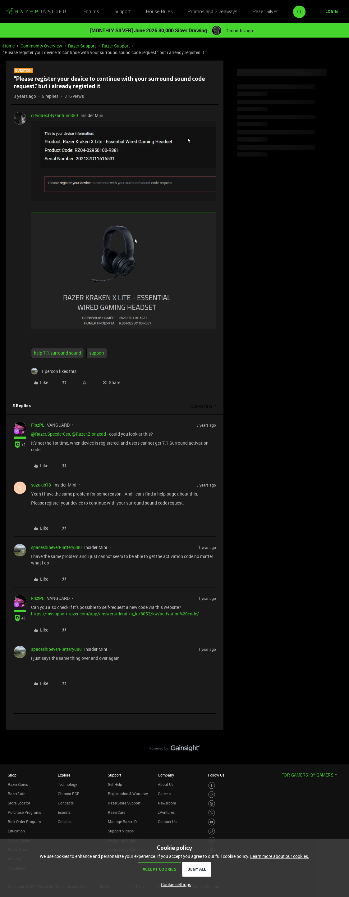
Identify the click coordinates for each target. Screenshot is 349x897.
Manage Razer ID (122, 821)
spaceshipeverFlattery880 (56, 547)
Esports (64, 812)
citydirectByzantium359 (54, 115)
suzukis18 (41, 485)
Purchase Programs (24, 812)
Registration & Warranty (128, 793)
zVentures (166, 812)
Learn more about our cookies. (279, 856)
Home (9, 46)
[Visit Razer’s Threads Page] (212, 804)
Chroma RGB (69, 793)
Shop (12, 774)
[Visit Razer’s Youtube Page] (212, 822)
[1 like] (53, 371)
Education (16, 830)
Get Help (115, 784)
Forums (91, 11)
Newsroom (167, 802)
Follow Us (216, 774)
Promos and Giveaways (212, 11)
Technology (67, 784)
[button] (331, 12)
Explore (64, 774)
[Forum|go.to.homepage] (35, 12)
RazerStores (18, 784)
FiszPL (37, 425)
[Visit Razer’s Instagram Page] (212, 795)
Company (166, 774)
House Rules (159, 11)
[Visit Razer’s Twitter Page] (212, 813)
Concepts (66, 802)
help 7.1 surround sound (57, 353)
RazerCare (116, 812)
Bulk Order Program (24, 821)
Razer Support (82, 46)
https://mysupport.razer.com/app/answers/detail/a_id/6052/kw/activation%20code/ (115, 614)
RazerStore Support (124, 802)
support (96, 353)
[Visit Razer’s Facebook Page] (212, 785)
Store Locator (19, 802)
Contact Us (167, 821)
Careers (164, 793)
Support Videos (121, 830)
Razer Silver (265, 11)
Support (122, 11)
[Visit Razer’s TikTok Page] (212, 831)
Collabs (64, 821)
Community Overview (41, 46)
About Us (165, 784)
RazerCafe (16, 793)
